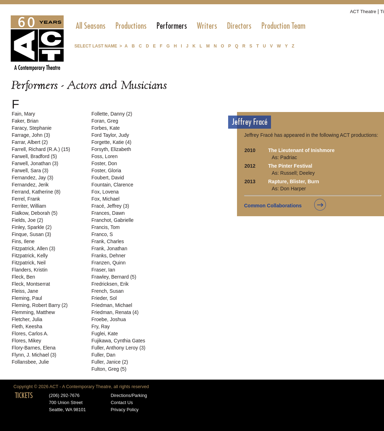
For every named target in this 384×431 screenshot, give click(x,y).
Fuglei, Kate (104, 333)
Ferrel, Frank (26, 199)
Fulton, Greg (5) (108, 369)
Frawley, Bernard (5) (113, 277)
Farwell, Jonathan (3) (35, 163)
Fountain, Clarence (112, 184)
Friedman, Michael (111, 305)
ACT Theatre (363, 11)
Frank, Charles (107, 241)
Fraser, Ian (103, 270)
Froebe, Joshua (108, 319)
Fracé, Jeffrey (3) (110, 206)
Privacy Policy (125, 409)
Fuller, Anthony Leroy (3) (118, 348)
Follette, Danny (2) (111, 114)
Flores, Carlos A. (30, 333)
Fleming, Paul (27, 298)
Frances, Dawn (108, 213)
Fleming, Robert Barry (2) (40, 305)
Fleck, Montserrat (31, 284)
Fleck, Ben (23, 277)
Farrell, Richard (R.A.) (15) (41, 149)
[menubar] (190, 26)
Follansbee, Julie (30, 362)
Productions (131, 26)
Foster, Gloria (106, 170)
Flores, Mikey (26, 340)
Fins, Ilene (23, 241)
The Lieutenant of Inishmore (301, 150)
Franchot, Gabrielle (112, 220)
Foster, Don (104, 163)
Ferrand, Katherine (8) (36, 192)
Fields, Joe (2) (27, 220)
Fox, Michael (105, 199)
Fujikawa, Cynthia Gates (118, 340)
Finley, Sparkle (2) (32, 227)
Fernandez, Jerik (30, 184)
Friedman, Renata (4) (115, 312)
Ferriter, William (29, 206)
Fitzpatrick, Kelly (30, 255)
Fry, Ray (100, 326)
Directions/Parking (129, 395)
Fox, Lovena (105, 192)
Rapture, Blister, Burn (293, 181)
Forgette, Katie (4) (111, 142)
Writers (207, 26)
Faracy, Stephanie (32, 128)
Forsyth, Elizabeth (111, 149)
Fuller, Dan (103, 355)
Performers (172, 26)
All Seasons (91, 26)
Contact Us (122, 402)
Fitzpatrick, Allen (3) (33, 248)
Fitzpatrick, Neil (29, 262)
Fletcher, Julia (27, 319)
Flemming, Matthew (33, 312)
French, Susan (107, 291)
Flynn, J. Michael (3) (34, 355)
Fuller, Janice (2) (109, 362)
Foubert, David (107, 177)
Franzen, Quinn (108, 262)
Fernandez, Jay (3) (32, 177)
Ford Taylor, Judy (110, 135)
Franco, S (102, 234)
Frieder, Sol (104, 298)
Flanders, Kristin (29, 270)
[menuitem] (91, 26)
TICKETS (24, 395)
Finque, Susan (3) (31, 234)
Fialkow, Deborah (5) (34, 213)
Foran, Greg (104, 121)
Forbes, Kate (105, 128)
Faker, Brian (25, 121)
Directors (239, 26)
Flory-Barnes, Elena (34, 348)
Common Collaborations (273, 205)
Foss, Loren (104, 156)
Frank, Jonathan (109, 248)
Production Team (283, 26)
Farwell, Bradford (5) (34, 156)
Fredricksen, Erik (110, 284)
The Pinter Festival (290, 166)
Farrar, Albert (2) (30, 142)
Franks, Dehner (108, 255)
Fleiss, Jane (25, 291)
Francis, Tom (105, 227)
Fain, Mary (23, 114)
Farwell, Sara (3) (30, 170)
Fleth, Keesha (27, 326)
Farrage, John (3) (31, 135)
